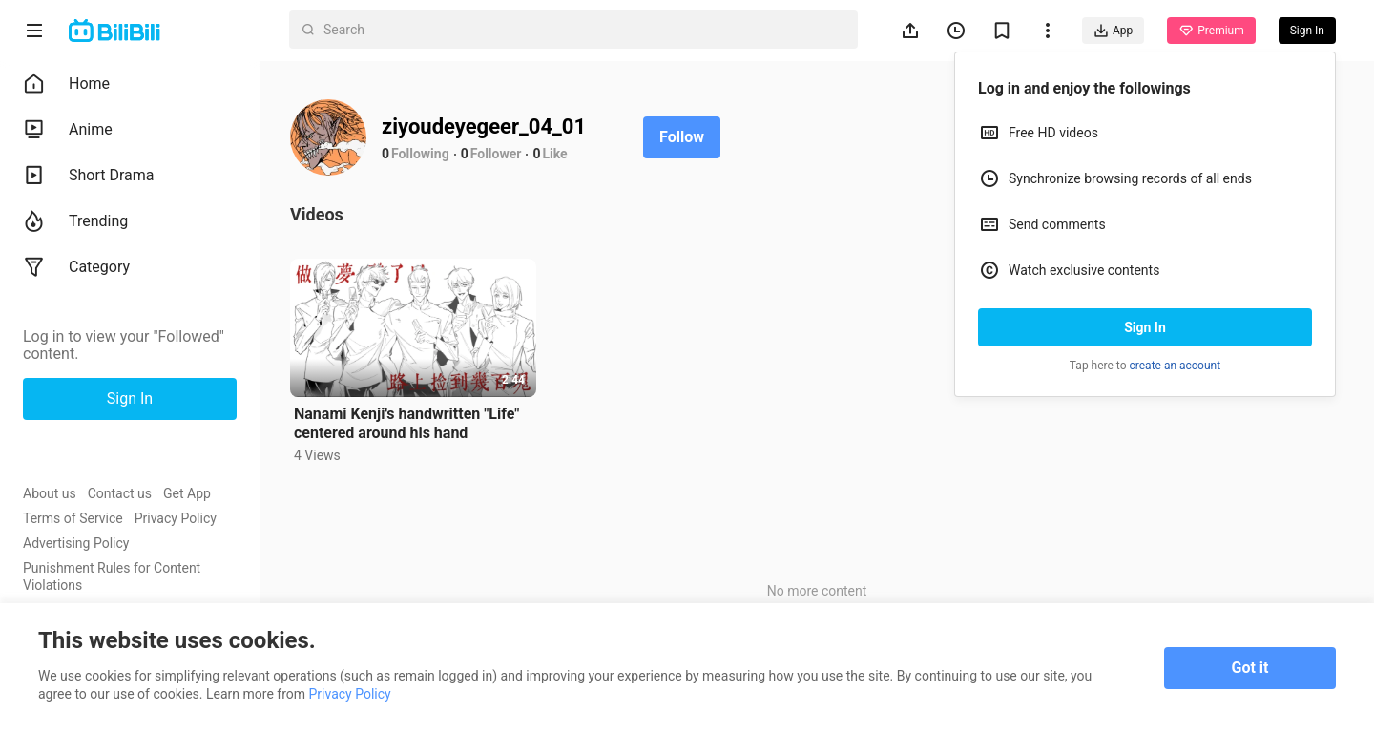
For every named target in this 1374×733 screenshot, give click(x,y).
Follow (681, 137)
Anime (68, 129)
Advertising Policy (76, 543)
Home (66, 84)
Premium (1210, 30)
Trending (75, 221)
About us (49, 493)
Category (76, 267)
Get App (187, 493)
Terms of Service (73, 518)
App (1113, 30)
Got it (1250, 668)
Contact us (120, 493)
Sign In (1145, 327)
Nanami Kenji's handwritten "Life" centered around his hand (406, 423)
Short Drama (89, 175)
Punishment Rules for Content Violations (111, 576)
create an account (1175, 365)
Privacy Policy (176, 518)
